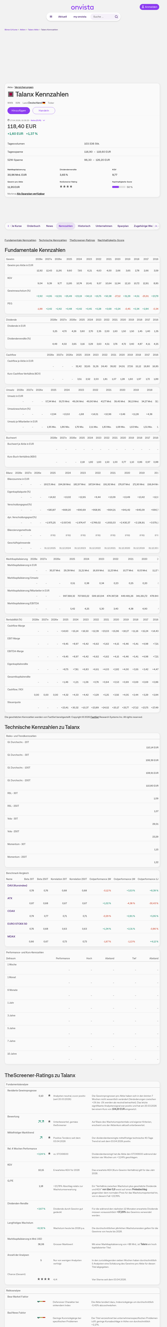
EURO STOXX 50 (17, 923)
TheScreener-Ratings (82, 240)
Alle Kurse (16, 226)
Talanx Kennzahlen (49, 29)
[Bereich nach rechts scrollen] (156, 226)
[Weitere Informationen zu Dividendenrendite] (64, 175)
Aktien (23, 29)
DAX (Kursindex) (17, 885)
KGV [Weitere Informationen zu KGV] (114, 169)
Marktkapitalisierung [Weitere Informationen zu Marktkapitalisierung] (16, 169)
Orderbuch (33, 226)
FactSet (95, 716)
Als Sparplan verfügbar (31, 193)
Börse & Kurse (11, 29)
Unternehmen (104, 226)
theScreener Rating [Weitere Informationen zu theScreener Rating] (68, 181)
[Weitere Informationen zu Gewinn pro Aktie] (13, 187)
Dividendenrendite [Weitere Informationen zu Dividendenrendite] (68, 169)
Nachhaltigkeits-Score (111, 240)
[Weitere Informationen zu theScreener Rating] (66, 187)
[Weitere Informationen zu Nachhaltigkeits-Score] (122, 187)
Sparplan (123, 226)
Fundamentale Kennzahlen (20, 240)
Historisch (84, 226)
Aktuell (62, 16)
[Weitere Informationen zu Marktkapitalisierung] (17, 175)
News (49, 226)
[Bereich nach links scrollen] (8, 226)
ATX (9, 898)
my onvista (79, 16)
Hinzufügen (19, 110)
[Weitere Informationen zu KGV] (114, 175)
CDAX (11, 911)
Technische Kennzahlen (53, 240)
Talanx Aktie (33, 29)
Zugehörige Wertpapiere (149, 226)
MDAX (11, 936)
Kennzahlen (66, 226)
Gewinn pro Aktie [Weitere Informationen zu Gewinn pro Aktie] (15, 181)
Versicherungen (24, 87)
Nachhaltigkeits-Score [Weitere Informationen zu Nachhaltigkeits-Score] (122, 181)
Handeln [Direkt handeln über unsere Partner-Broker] (44, 110)
